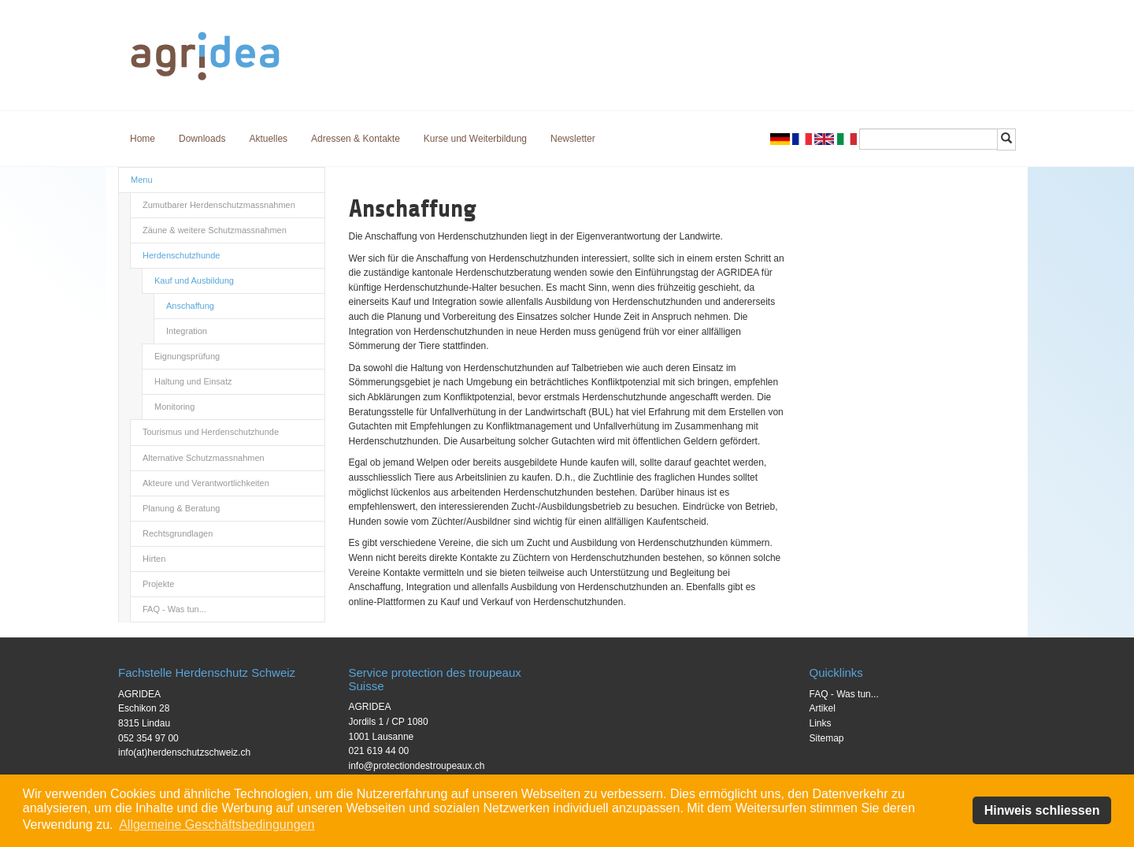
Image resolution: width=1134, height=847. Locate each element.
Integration (186, 331)
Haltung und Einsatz (193, 381)
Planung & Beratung (181, 508)
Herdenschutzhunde (181, 255)
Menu (142, 179)
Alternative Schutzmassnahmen (204, 458)
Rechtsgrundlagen (178, 533)
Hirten (154, 558)
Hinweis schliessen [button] (1042, 810)
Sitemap (827, 738)
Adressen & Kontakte (355, 138)
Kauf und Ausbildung (194, 280)
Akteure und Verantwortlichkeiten (206, 483)
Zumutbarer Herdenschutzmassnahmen (219, 205)
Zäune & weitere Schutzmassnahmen (215, 230)
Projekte (158, 584)
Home (142, 138)
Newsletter (572, 138)
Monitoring (174, 406)
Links (821, 723)
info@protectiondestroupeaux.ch (417, 765)
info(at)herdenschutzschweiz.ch (184, 752)
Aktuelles (268, 138)
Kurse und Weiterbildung (475, 138)
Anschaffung (190, 305)
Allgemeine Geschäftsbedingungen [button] (216, 824)
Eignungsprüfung (187, 356)
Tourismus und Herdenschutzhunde (211, 432)
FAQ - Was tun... (174, 609)
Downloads (202, 138)
